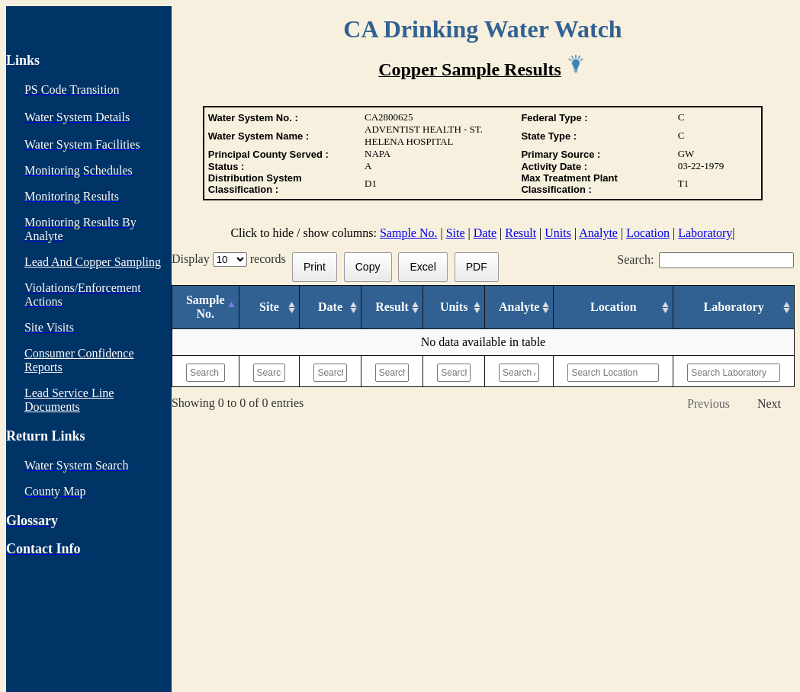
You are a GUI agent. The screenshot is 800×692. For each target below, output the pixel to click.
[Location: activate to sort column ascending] (613, 307)
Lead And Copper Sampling (92, 261)
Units (558, 232)
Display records (232, 258)
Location (648, 232)
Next (769, 403)
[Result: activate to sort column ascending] (391, 307)
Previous (708, 403)
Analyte (598, 232)
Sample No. (409, 232)
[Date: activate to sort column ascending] (330, 307)
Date (485, 232)
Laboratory (705, 232)
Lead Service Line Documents (69, 399)
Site (455, 232)
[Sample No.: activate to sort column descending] (205, 307)
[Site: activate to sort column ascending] (269, 307)
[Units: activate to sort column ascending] (454, 307)
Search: (705, 259)
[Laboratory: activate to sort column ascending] (734, 307)
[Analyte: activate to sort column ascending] (519, 307)
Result (520, 232)
